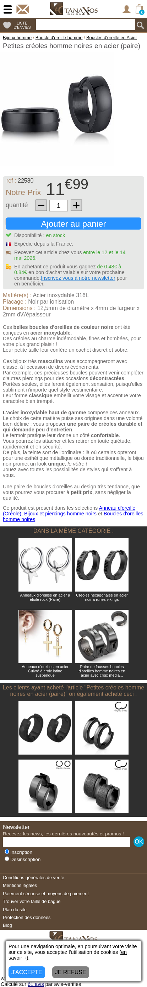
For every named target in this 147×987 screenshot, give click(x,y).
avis (36, 984)
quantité (17, 205)
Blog (7, 925)
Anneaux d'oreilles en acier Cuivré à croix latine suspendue (45, 671)
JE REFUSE (70, 972)
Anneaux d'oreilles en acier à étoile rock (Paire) (45, 597)
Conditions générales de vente (33, 877)
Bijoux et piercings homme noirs (60, 513)
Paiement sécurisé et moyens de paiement (46, 893)
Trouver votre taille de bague (31, 901)
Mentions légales (20, 885)
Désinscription (22, 859)
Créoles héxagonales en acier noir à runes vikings (102, 597)
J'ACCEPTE (26, 972)
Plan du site (15, 909)
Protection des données (26, 917)
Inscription (18, 852)
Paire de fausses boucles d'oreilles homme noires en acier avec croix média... (101, 671)
